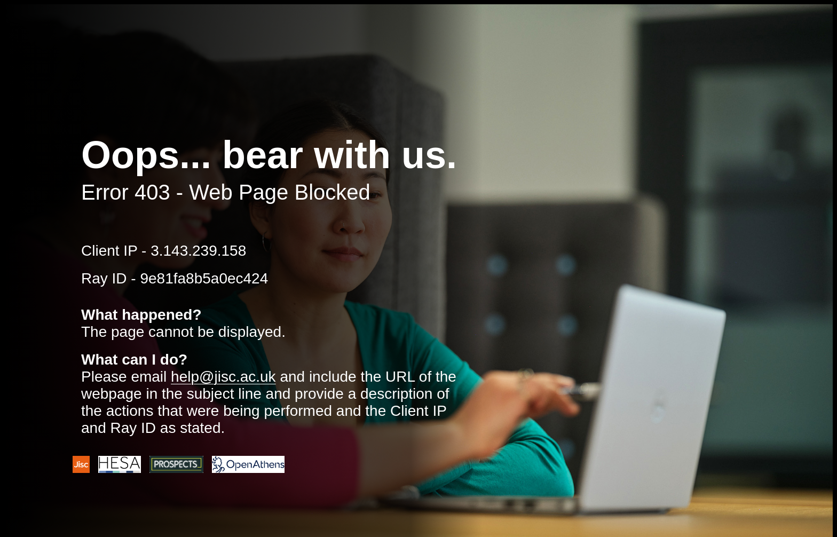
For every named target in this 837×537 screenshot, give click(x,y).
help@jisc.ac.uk (223, 376)
